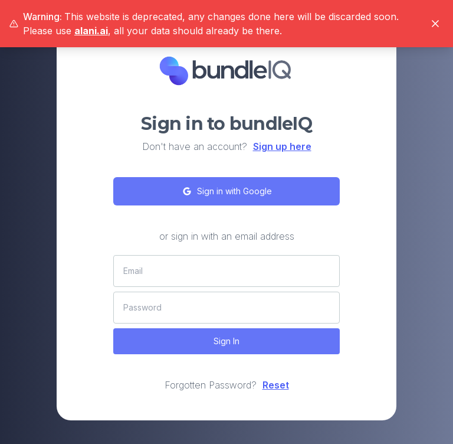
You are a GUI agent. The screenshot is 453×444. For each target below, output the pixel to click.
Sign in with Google (227, 191)
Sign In (226, 341)
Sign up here (282, 146)
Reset (275, 385)
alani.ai (91, 31)
